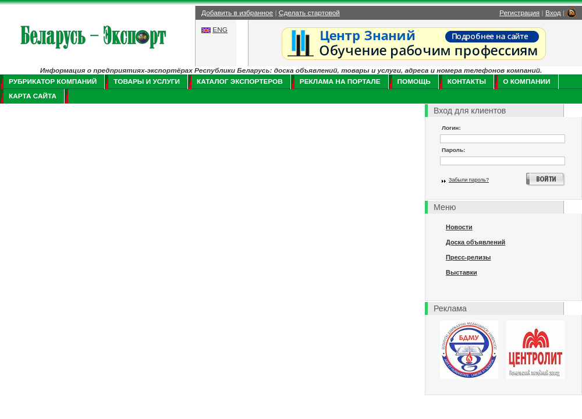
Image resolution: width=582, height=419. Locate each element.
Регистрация (519, 13)
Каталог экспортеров (240, 81)
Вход (553, 13)
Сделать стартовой (309, 13)
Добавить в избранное (237, 13)
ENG (220, 30)
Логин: (451, 128)
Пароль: (453, 150)
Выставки (461, 272)
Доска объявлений (475, 242)
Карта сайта (32, 96)
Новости (459, 226)
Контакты (467, 81)
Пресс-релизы (468, 257)
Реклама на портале (340, 81)
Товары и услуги (146, 81)
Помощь (414, 81)
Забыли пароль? (469, 180)
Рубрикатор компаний (53, 81)
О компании (526, 81)
